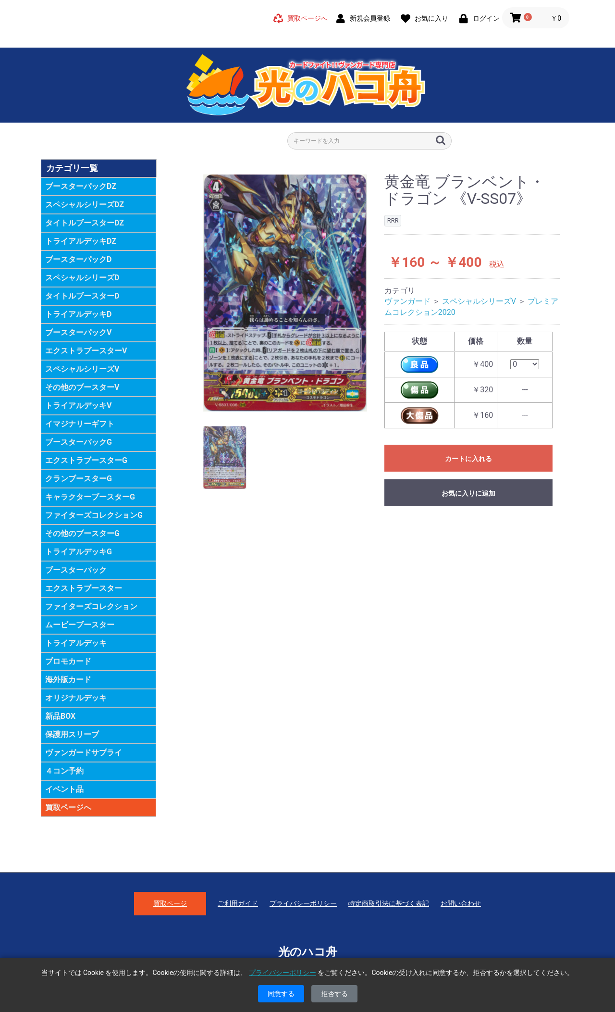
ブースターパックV (78, 332)
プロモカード (68, 661)
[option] (285, 293)
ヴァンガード (407, 301)
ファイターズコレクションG (94, 515)
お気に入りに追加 (468, 493)
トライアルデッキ (76, 643)
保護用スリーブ (72, 734)
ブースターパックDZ (80, 186)
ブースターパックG (78, 442)
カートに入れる (468, 458)
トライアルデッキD (78, 314)
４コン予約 (64, 770)
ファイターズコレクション (91, 606)
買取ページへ (68, 807)
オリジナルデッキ (76, 697)
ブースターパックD (78, 259)
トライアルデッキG (78, 551)
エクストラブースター (83, 588)
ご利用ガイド (238, 903)
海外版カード (68, 679)
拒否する (334, 994)
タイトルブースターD (82, 295)
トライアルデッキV (78, 405)
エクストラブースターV (86, 350)
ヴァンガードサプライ (83, 752)
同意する (281, 994)
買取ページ (170, 903)
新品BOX (60, 716)
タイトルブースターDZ (84, 222)
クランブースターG (78, 478)
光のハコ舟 (307, 952)
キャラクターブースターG (90, 496)
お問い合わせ (461, 903)
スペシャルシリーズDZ (84, 204)
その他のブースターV (82, 387)
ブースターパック (76, 570)
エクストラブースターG (86, 460)
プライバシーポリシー (303, 903)
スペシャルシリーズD (82, 277)
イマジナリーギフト (79, 423)
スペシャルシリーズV (82, 369)
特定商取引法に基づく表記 (388, 903)
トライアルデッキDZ (80, 241)
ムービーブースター (79, 624)
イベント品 (64, 789)
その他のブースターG (82, 533)
